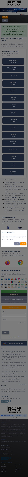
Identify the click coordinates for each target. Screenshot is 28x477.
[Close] (26, 232)
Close (17, 243)
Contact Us (11, 236)
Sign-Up (23, 243)
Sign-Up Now (5, 236)
